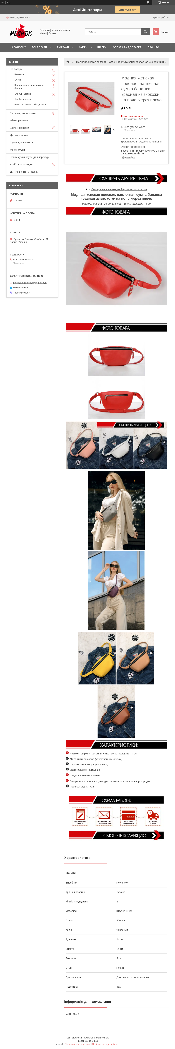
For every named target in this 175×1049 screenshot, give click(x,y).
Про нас (153, 47)
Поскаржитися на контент (78, 1044)
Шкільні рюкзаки (19, 127)
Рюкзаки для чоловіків (23, 113)
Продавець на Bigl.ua (87, 1041)
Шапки (101, 47)
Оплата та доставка (127, 47)
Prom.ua (104, 1038)
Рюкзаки (63, 47)
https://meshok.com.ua (134, 189)
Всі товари (39, 47)
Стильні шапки (22, 93)
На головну (18, 47)
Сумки (83, 47)
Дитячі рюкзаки (19, 135)
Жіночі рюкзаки (19, 120)
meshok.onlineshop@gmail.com (30, 282)
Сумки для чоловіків (21, 142)
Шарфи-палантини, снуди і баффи (29, 87)
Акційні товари (22, 99)
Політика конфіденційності (105, 1044)
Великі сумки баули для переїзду (29, 157)
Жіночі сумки (17, 149)
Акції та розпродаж (21, 164)
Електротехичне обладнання (30, 104)
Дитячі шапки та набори (24, 171)
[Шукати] (145, 31)
